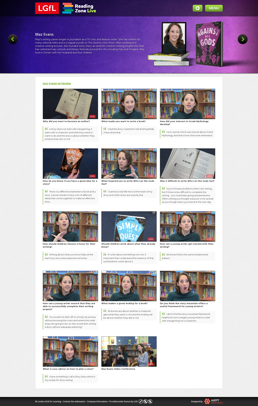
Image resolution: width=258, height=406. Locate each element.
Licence (145, 401)
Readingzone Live (79, 8)
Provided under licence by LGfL (123, 401)
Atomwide (213, 401)
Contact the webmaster (74, 401)
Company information (97, 401)
